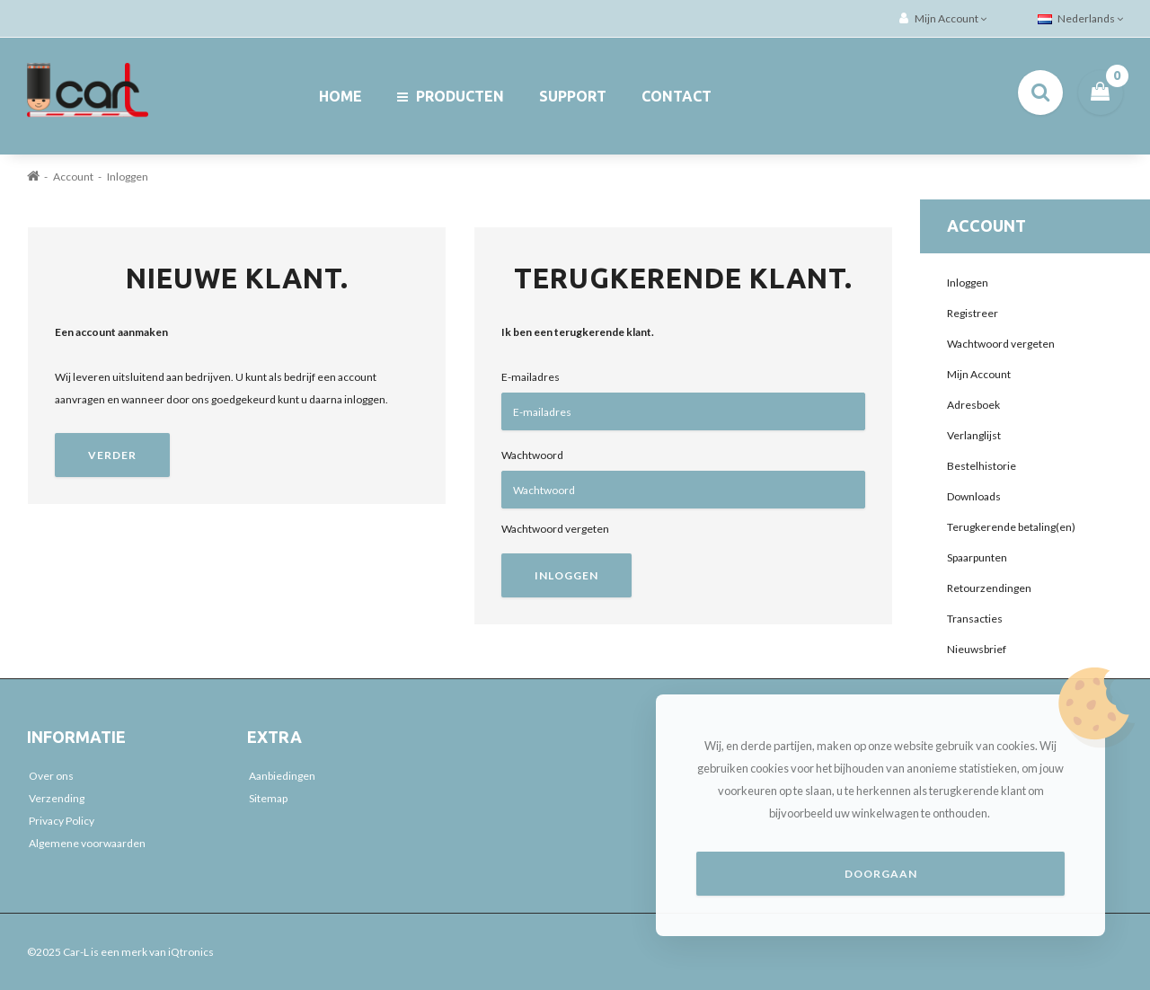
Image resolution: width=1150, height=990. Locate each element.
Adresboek (973, 404)
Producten (450, 96)
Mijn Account (979, 374)
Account (73, 176)
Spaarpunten (977, 557)
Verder (112, 455)
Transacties (975, 618)
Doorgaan (881, 873)
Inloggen (127, 176)
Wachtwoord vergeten (555, 528)
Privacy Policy (61, 820)
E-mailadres (530, 377)
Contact (676, 96)
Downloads (974, 496)
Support (572, 96)
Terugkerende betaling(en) (1011, 527)
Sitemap (268, 798)
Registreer (972, 313)
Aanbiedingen (282, 775)
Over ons (51, 775)
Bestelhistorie (981, 466)
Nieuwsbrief (976, 649)
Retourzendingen (989, 588)
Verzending (56, 798)
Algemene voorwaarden (87, 843)
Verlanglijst (974, 435)
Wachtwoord (532, 455)
